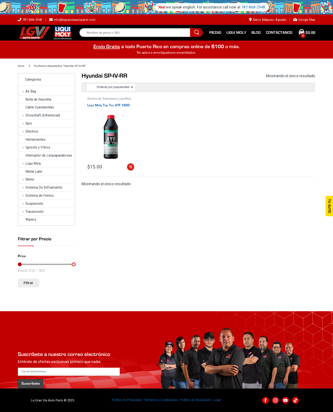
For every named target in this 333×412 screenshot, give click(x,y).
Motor (26, 179)
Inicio (21, 65)
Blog (256, 33)
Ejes (25, 123)
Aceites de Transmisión (102, 98)
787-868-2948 (30, 20)
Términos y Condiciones (161, 400)
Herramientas (31, 139)
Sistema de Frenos (36, 195)
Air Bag (27, 91)
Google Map (304, 20)
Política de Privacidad (126, 400)
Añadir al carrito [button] (130, 167)
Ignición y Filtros (34, 147)
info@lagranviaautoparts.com (72, 20)
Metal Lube (30, 172)
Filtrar (28, 283)
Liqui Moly (236, 33)
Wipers (27, 219)
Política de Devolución (195, 400)
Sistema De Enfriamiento (40, 187)
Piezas (215, 33)
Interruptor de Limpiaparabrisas (45, 155)
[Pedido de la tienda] (110, 87)
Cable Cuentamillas (36, 107)
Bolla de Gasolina (34, 99)
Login (217, 400)
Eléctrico (28, 131)
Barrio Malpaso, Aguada (267, 20)
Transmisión (31, 212)
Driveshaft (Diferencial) (39, 115)
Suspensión (30, 204)
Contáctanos (279, 33)
